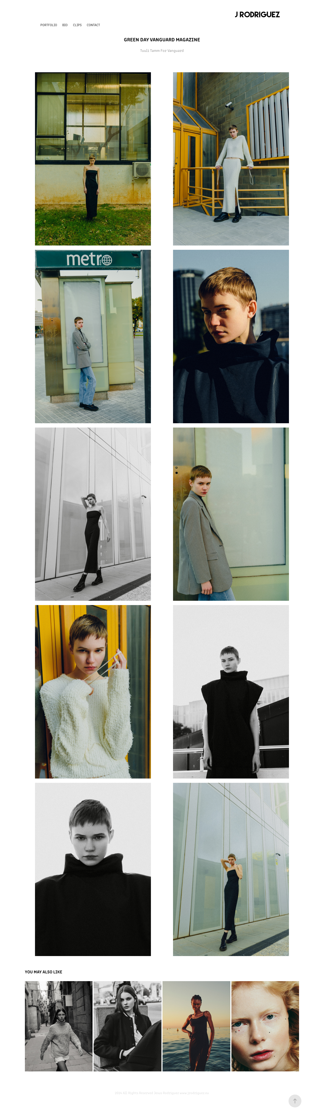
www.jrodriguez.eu (194, 1092)
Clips (77, 25)
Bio (65, 25)
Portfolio (48, 25)
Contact (93, 25)
